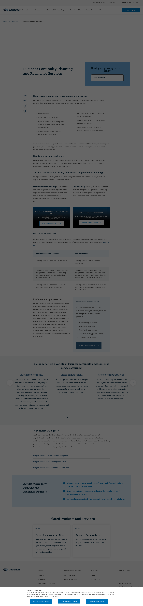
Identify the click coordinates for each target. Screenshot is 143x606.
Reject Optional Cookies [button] (69, 601)
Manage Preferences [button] (97, 602)
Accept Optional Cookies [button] (40, 602)
